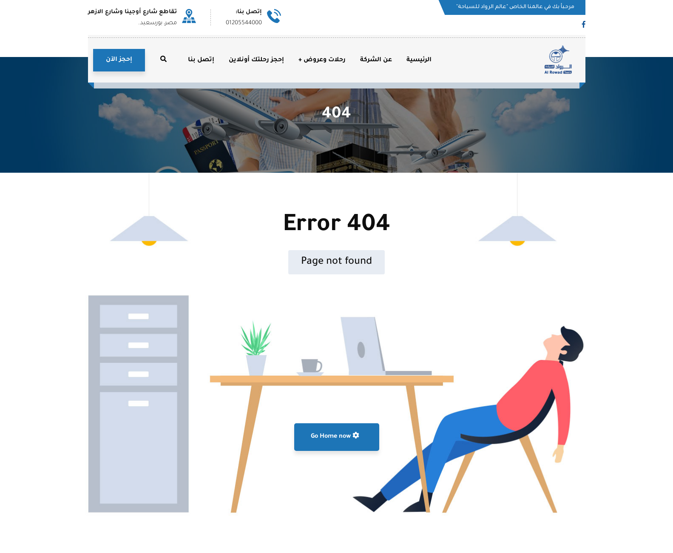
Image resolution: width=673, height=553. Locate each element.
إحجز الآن (119, 60)
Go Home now (335, 436)
